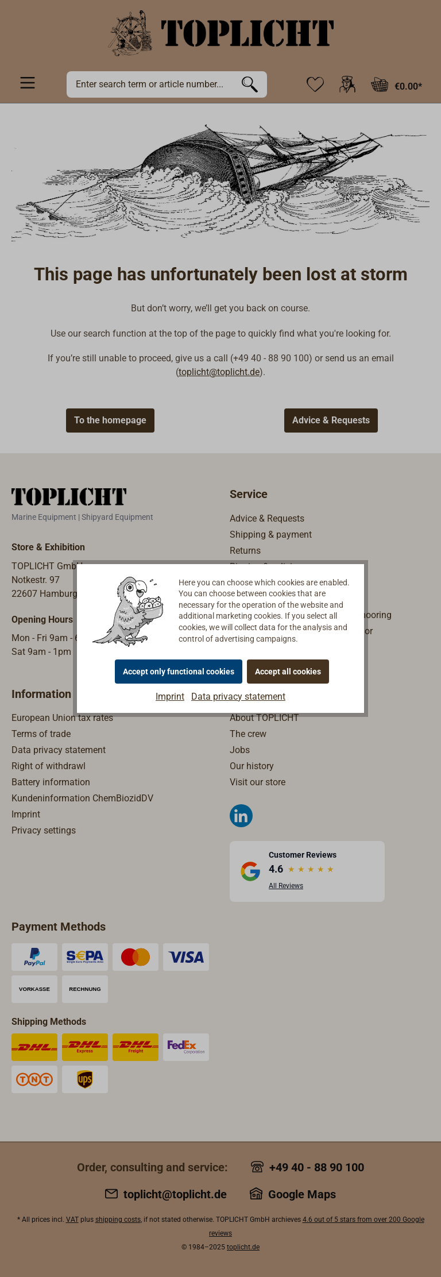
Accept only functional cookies (178, 671)
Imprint (170, 696)
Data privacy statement (238, 696)
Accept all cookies (288, 671)
